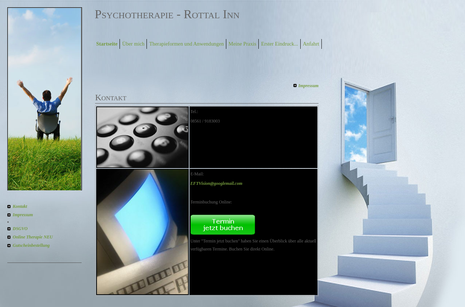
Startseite (106, 44)
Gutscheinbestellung (31, 245)
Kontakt (20, 206)
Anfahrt (311, 44)
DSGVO (20, 228)
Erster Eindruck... (279, 44)
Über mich (133, 44)
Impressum (23, 214)
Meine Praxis (242, 44)
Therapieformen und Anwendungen (186, 44)
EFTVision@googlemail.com (216, 183)
